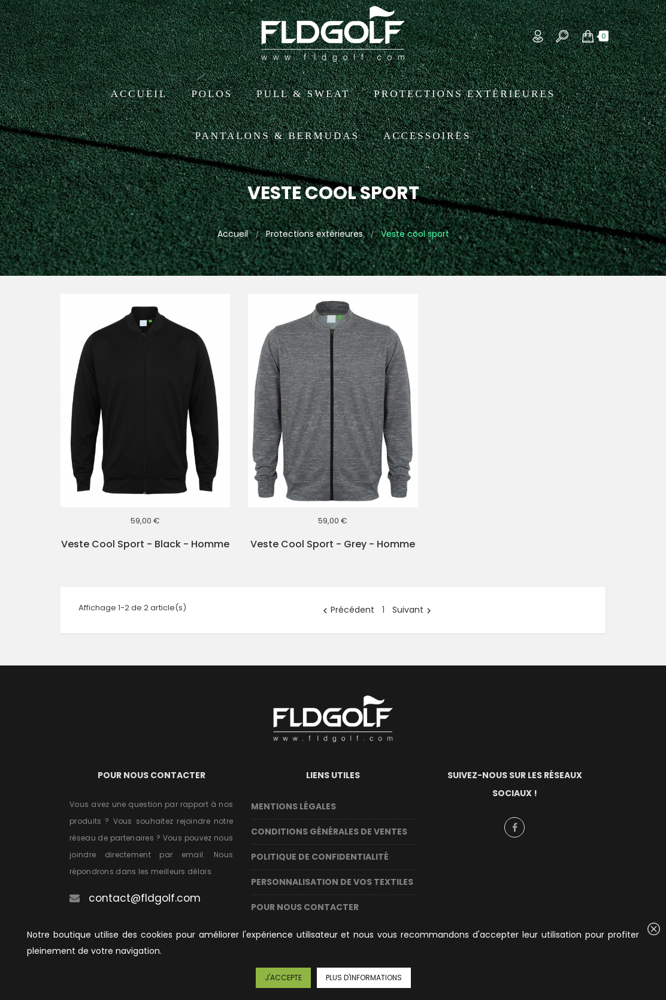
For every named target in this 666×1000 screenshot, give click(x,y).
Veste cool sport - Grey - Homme (332, 544)
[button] (588, 36)
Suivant (413, 610)
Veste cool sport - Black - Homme (145, 544)
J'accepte (283, 977)
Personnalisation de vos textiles (332, 882)
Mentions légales (293, 806)
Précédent (347, 610)
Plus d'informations (364, 977)
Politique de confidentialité (320, 857)
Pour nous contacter (305, 907)
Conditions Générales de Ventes (329, 832)
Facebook (514, 827)
